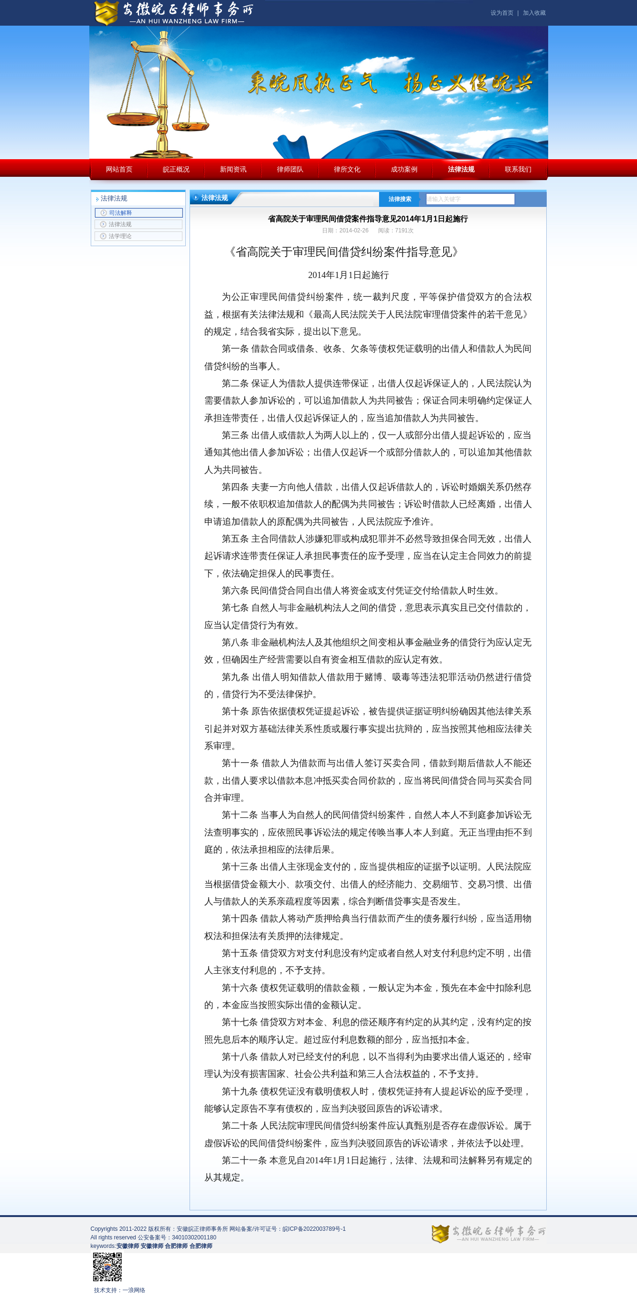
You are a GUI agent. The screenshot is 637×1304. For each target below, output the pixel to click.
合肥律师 (201, 1246)
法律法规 (461, 169)
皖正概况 (176, 169)
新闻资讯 (233, 169)
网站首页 (119, 169)
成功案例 (404, 169)
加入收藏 (534, 13)
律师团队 (290, 169)
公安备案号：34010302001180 (177, 1237)
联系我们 (518, 169)
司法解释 (116, 213)
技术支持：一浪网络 (119, 1290)
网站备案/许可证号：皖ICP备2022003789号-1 (287, 1229)
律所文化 (347, 169)
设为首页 (502, 13)
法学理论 (116, 236)
